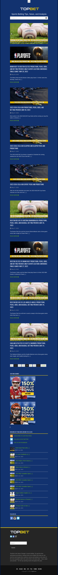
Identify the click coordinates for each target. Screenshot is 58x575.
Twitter (11, 537)
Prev (11, 33)
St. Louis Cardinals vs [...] (22, 454)
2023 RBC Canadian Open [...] (24, 473)
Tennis (35, 569)
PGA (31, 569)
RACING (40, 569)
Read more (13, 82)
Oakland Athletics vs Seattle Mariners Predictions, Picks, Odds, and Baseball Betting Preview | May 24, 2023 (28, 345)
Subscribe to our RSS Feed (23, 436)
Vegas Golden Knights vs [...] (23, 493)
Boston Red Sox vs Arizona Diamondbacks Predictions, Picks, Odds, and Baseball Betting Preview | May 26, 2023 (28, 222)
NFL (17, 569)
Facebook (13, 537)
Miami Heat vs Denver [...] (22, 467)
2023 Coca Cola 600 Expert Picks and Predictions (27, 184)
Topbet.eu (33, 571)
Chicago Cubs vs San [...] (22, 505)
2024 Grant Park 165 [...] (22, 448)
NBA (25, 569)
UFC (28, 569)
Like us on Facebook (20, 442)
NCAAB (21, 569)
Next (46, 33)
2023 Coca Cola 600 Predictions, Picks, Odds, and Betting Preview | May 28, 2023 (27, 108)
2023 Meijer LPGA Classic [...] (23, 460)
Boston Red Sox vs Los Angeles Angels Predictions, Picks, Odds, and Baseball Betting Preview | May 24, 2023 (27, 304)
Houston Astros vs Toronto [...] (23, 499)
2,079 (43, 365)
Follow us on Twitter (21, 439)
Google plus (16, 537)
